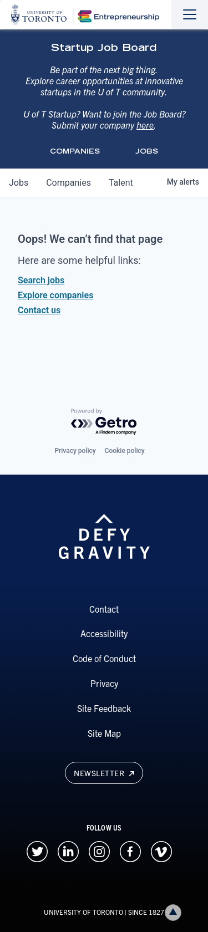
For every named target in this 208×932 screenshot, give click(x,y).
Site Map (104, 733)
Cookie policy (125, 451)
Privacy (104, 683)
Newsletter (104, 773)
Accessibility (104, 633)
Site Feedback (104, 708)
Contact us (39, 310)
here (145, 124)
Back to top (175, 912)
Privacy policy (74, 451)
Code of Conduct (104, 658)
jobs (18, 182)
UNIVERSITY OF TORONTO (83, 912)
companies (68, 182)
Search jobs (41, 280)
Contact (104, 608)
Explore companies (55, 295)
